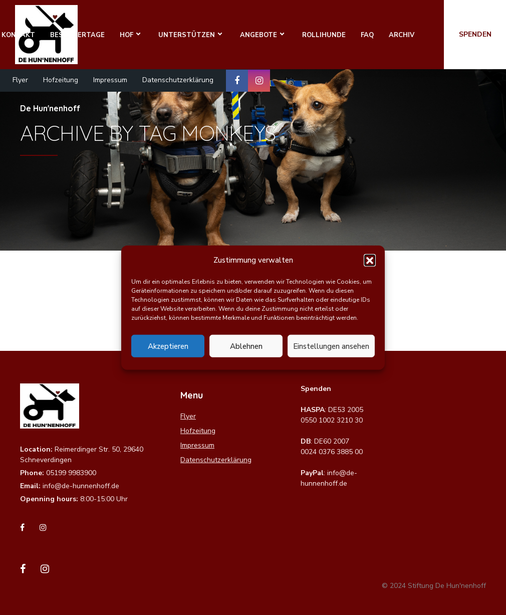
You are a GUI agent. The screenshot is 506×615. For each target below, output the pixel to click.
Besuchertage (77, 35)
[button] (370, 260)
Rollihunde (324, 35)
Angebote (258, 35)
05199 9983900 (71, 473)
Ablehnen (246, 346)
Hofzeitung (60, 80)
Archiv (401, 35)
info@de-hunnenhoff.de (81, 486)
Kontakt (18, 35)
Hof (126, 35)
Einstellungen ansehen (331, 346)
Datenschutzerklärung (177, 80)
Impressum (110, 80)
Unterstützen (186, 35)
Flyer (20, 80)
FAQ (367, 35)
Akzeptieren (168, 346)
